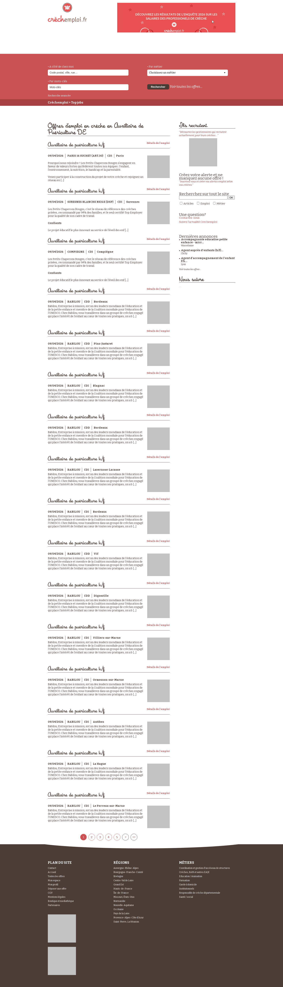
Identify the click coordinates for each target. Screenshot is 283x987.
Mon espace (54, 880)
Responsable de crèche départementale (199, 893)
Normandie (119, 901)
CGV (50, 893)
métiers (79, 47)
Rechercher (158, 86)
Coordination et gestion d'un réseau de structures (204, 868)
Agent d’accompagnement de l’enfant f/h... (208, 260)
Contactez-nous (189, 217)
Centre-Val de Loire (123, 880)
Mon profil (53, 884)
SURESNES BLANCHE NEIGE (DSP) (90, 202)
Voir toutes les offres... (186, 87)
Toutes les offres (56, 876)
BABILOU (73, 301)
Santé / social (186, 897)
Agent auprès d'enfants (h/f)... (202, 250)
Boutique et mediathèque (61, 901)
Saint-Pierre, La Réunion (126, 921)
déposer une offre (136, 45)
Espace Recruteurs (215, 47)
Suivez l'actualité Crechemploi (198, 222)
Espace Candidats (175, 45)
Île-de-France (121, 893)
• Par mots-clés (57, 81)
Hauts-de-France (122, 888)
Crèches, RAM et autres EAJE (194, 872)
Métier (221, 203)
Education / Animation (190, 876)
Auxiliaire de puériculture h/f (76, 144)
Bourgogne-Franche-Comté (128, 872)
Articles (188, 203)
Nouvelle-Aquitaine (123, 905)
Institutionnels (186, 888)
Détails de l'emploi (158, 143)
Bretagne (118, 876)
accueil (58, 48)
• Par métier (154, 66)
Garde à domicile (188, 884)
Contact (52, 868)
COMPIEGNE (75, 251)
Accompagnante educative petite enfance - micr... (204, 241)
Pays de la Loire (121, 913)
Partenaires (54, 905)
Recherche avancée (59, 95)
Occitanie (118, 909)
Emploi (205, 203)
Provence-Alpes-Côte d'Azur (128, 917)
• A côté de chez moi (61, 66)
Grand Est (118, 884)
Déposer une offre (57, 888)
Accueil (52, 872)
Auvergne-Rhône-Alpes (126, 868)
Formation (184, 880)
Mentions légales (56, 897)
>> (133, 837)
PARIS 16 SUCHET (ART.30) (85, 155)
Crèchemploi (58, 102)
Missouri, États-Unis (123, 897)
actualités (103, 46)
